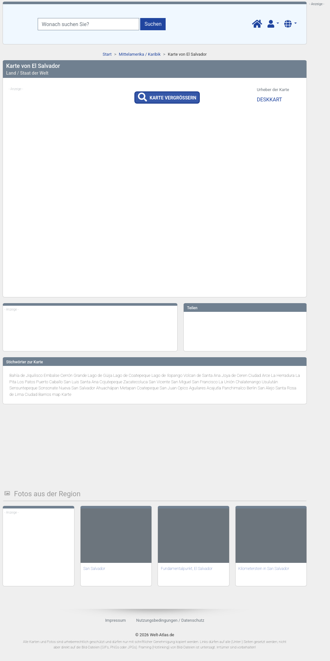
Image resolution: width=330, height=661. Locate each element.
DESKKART (269, 100)
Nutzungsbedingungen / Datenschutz (170, 620)
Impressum (115, 620)
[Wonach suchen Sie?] (88, 24)
